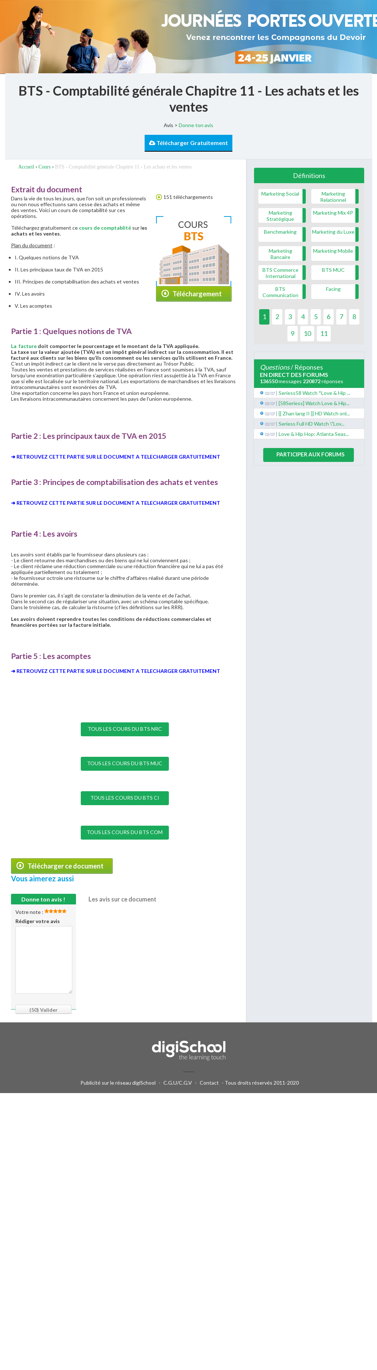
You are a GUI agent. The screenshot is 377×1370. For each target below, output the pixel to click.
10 (307, 333)
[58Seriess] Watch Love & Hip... (314, 403)
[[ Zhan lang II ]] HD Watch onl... (314, 413)
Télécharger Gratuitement (188, 142)
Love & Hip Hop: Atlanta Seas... (314, 434)
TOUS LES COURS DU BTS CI (124, 798)
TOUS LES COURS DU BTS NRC (125, 729)
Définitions (309, 175)
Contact (209, 1083)
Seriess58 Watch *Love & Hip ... (314, 393)
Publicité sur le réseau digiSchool (118, 1083)
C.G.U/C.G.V (177, 1083)
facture (28, 346)
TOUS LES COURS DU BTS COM (125, 832)
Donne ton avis (196, 125)
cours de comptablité (104, 228)
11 (323, 333)
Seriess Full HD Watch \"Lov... (311, 424)
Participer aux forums (310, 454)
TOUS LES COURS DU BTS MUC (124, 763)
